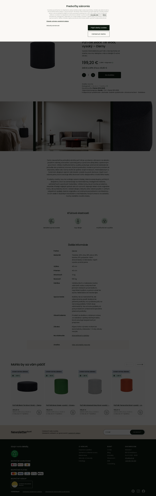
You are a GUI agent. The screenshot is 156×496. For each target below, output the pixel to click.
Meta (104, 15)
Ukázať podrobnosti (52, 25)
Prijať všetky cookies (99, 28)
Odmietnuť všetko (99, 34)
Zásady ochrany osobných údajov (57, 21)
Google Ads (94, 15)
